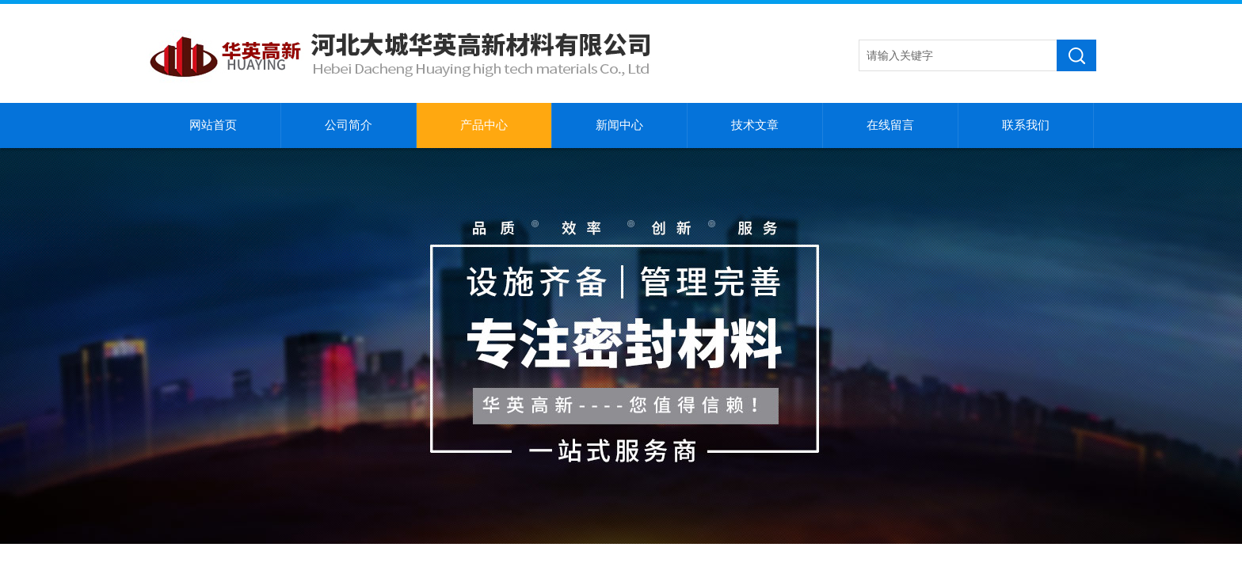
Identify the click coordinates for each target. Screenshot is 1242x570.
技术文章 (755, 125)
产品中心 (484, 125)
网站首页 (213, 125)
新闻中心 (619, 125)
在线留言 (890, 125)
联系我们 (1026, 125)
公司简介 (348, 125)
